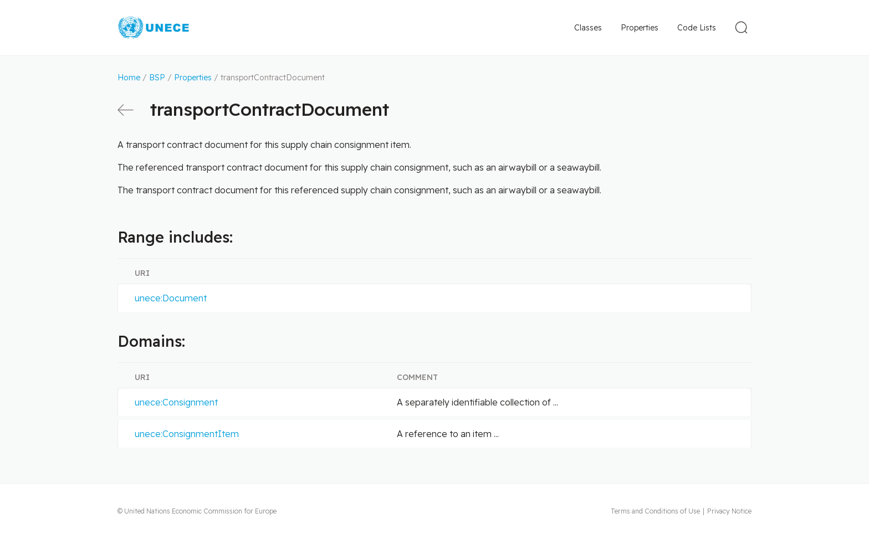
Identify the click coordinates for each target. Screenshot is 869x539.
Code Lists (696, 28)
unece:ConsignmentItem (187, 433)
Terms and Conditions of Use (655, 511)
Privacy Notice (729, 511)
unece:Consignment (176, 402)
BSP (157, 78)
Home (128, 78)
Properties (639, 28)
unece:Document (171, 298)
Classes (588, 28)
